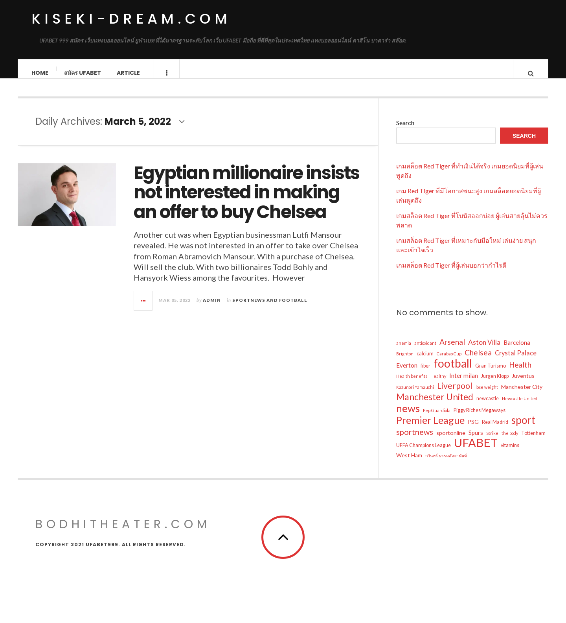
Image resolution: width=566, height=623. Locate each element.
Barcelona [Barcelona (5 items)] (517, 350)
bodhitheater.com (123, 532)
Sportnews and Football (269, 308)
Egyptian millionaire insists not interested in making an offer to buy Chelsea (246, 200)
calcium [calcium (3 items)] (425, 361)
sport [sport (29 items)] (523, 428)
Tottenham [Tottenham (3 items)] (533, 441)
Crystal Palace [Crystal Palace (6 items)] (516, 360)
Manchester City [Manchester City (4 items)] (521, 394)
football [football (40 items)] (453, 371)
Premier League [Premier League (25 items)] (430, 428)
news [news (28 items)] (408, 416)
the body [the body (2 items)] (510, 441)
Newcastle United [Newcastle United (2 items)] (519, 406)
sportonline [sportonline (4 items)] (450, 440)
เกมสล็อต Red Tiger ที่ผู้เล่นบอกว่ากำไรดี (451, 273)
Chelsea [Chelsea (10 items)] (478, 360)
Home (40, 73)
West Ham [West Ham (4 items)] (409, 463)
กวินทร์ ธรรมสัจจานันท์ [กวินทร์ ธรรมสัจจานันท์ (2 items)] (446, 463)
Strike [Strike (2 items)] (492, 441)
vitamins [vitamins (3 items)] (510, 453)
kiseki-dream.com (131, 19)
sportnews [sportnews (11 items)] (414, 439)
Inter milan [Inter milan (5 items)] (463, 383)
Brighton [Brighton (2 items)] (404, 361)
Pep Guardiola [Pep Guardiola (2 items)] (436, 418)
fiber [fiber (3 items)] (425, 374)
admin (212, 308)
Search (405, 130)
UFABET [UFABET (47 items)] (476, 450)
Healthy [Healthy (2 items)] (438, 383)
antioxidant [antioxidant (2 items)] (425, 350)
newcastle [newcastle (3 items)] (487, 406)
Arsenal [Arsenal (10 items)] (452, 349)
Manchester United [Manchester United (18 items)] (434, 404)
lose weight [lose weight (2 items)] (487, 394)
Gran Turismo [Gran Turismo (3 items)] (490, 374)
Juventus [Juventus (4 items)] (523, 383)
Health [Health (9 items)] (520, 372)
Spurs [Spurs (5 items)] (476, 440)
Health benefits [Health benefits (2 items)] (411, 383)
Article (128, 73)
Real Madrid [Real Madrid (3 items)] (495, 430)
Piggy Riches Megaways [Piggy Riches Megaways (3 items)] (479, 418)
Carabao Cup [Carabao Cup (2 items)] (449, 361)
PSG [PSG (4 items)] (473, 429)
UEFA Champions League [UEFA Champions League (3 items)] (423, 453)
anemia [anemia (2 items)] (403, 350)
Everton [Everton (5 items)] (406, 373)
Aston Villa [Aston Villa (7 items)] (484, 350)
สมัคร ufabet (82, 73)
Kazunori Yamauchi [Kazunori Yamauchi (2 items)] (415, 394)
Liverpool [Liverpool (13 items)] (454, 393)
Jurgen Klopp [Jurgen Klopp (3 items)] (495, 384)
